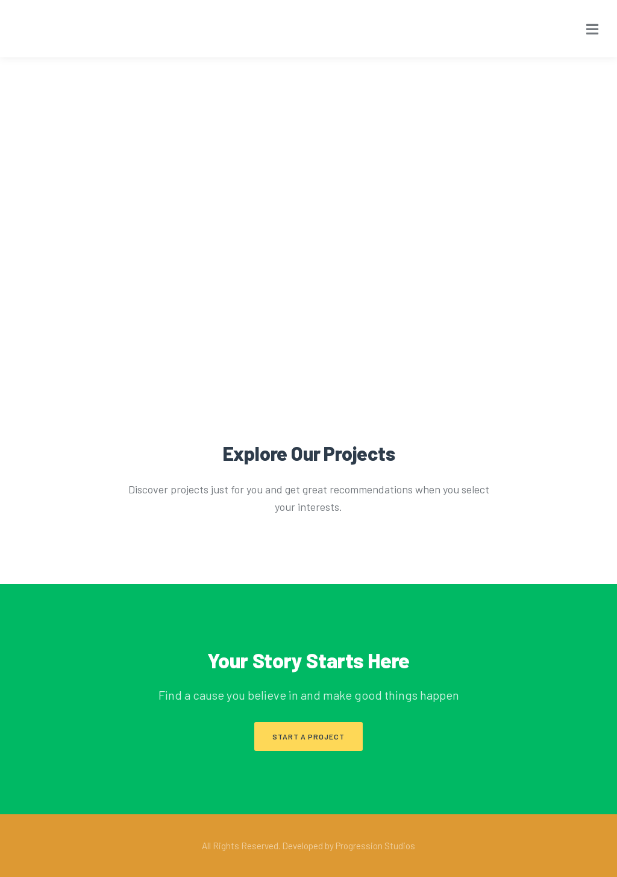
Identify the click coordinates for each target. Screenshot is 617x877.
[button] (308, 736)
